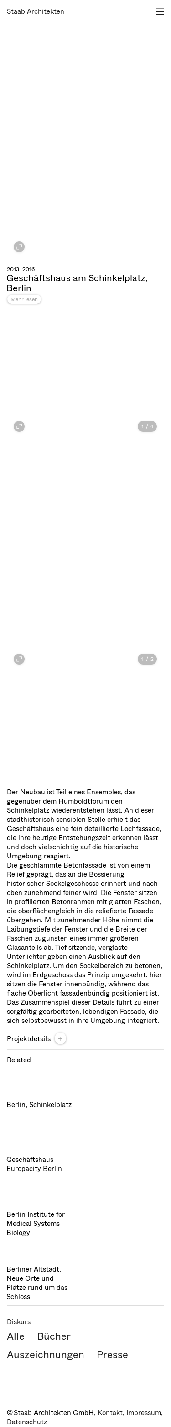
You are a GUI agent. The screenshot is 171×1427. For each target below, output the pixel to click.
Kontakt (110, 1413)
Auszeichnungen (45, 1354)
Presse (112, 1354)
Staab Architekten (35, 11)
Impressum (143, 1413)
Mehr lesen (24, 299)
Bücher (54, 1336)
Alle (16, 1336)
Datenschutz (27, 1422)
